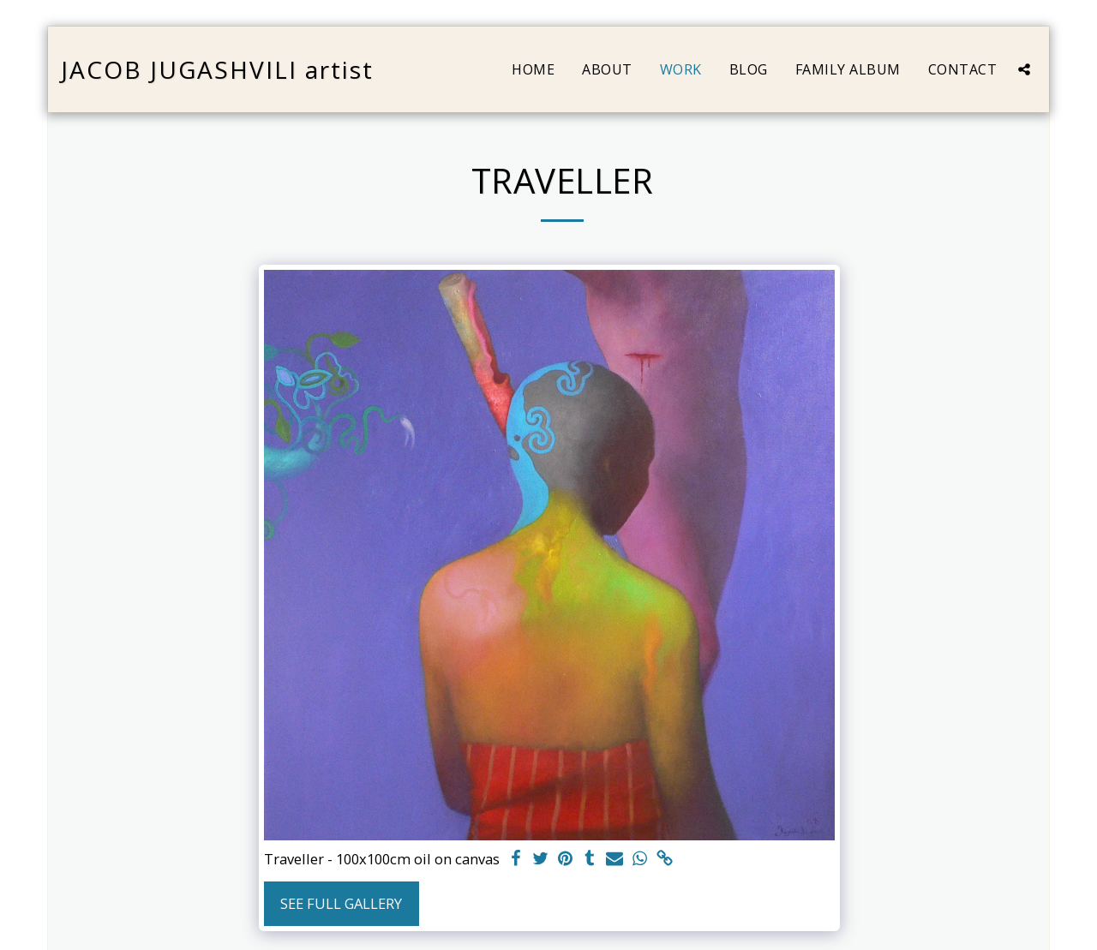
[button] (1024, 69)
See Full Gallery (341, 903)
